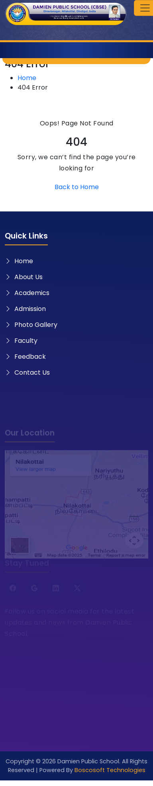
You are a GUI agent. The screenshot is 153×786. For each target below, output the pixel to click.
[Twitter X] (77, 591)
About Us (24, 277)
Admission (25, 308)
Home (27, 77)
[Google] (34, 591)
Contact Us (27, 372)
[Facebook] (13, 591)
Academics (27, 292)
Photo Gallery (31, 324)
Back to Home (77, 187)
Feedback (25, 356)
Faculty (21, 340)
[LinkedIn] (56, 591)
